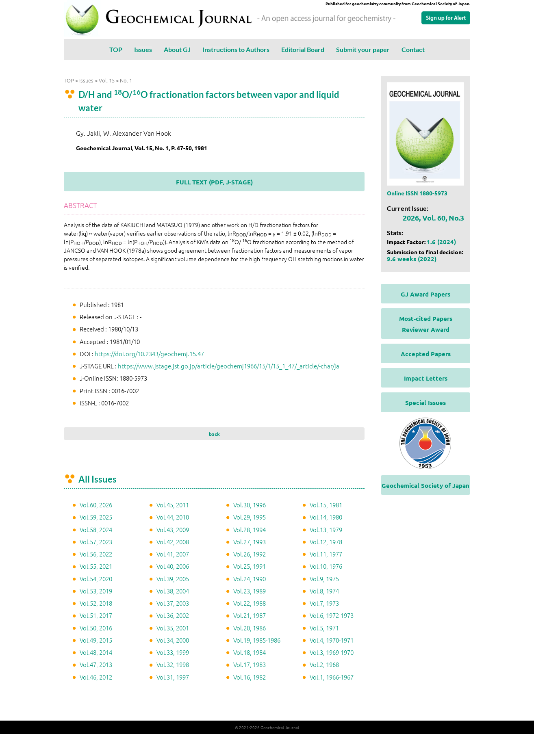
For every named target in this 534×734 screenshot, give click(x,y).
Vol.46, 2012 (96, 677)
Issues (143, 49)
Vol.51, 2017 (96, 615)
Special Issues (425, 402)
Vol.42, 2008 (172, 541)
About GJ (177, 49)
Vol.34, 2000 (172, 640)
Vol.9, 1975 (324, 578)
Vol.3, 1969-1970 (332, 652)
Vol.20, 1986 (249, 628)
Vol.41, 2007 (172, 554)
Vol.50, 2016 (96, 628)
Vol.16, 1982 (249, 677)
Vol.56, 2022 (96, 554)
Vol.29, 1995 (249, 517)
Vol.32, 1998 (172, 664)
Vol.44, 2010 (172, 517)
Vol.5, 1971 (324, 628)
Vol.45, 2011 (172, 504)
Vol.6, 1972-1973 (332, 615)
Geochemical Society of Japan (425, 485)
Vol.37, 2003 (172, 603)
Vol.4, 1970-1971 (332, 640)
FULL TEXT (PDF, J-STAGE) (214, 182)
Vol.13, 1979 (326, 529)
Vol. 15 (107, 80)
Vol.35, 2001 (172, 628)
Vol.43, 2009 (172, 529)
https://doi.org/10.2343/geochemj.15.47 (149, 353)
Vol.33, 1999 (172, 652)
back (214, 434)
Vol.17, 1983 (249, 664)
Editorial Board (302, 49)
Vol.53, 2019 (96, 591)
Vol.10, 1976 (326, 566)
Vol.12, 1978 (326, 541)
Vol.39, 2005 (172, 578)
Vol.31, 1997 (172, 677)
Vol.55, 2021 (96, 566)
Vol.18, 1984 (249, 652)
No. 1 (126, 80)
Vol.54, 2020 (96, 578)
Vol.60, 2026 (96, 504)
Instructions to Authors (235, 49)
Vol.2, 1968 (324, 664)
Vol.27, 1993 (249, 541)
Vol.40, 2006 (172, 566)
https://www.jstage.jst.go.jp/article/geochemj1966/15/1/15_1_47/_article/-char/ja (228, 366)
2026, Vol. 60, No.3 (433, 217)
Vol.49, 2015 (96, 640)
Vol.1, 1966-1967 (332, 677)
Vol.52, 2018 (96, 603)
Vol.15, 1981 (326, 504)
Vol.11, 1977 (326, 554)
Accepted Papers (426, 354)
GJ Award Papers (425, 294)
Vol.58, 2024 (96, 529)
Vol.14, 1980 (326, 517)
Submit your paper (363, 49)
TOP (115, 49)
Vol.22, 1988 (249, 603)
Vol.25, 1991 (249, 566)
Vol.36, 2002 (172, 615)
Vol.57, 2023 (96, 541)
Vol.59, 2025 (96, 517)
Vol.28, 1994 (249, 529)
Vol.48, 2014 (96, 652)
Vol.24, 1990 (249, 578)
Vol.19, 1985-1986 (256, 640)
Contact (413, 49)
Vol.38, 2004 (172, 591)
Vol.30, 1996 (249, 504)
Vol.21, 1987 (249, 615)
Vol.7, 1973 (324, 603)
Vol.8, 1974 (324, 591)
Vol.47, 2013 (96, 664)
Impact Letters (425, 378)
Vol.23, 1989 (249, 591)
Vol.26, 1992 (249, 554)
